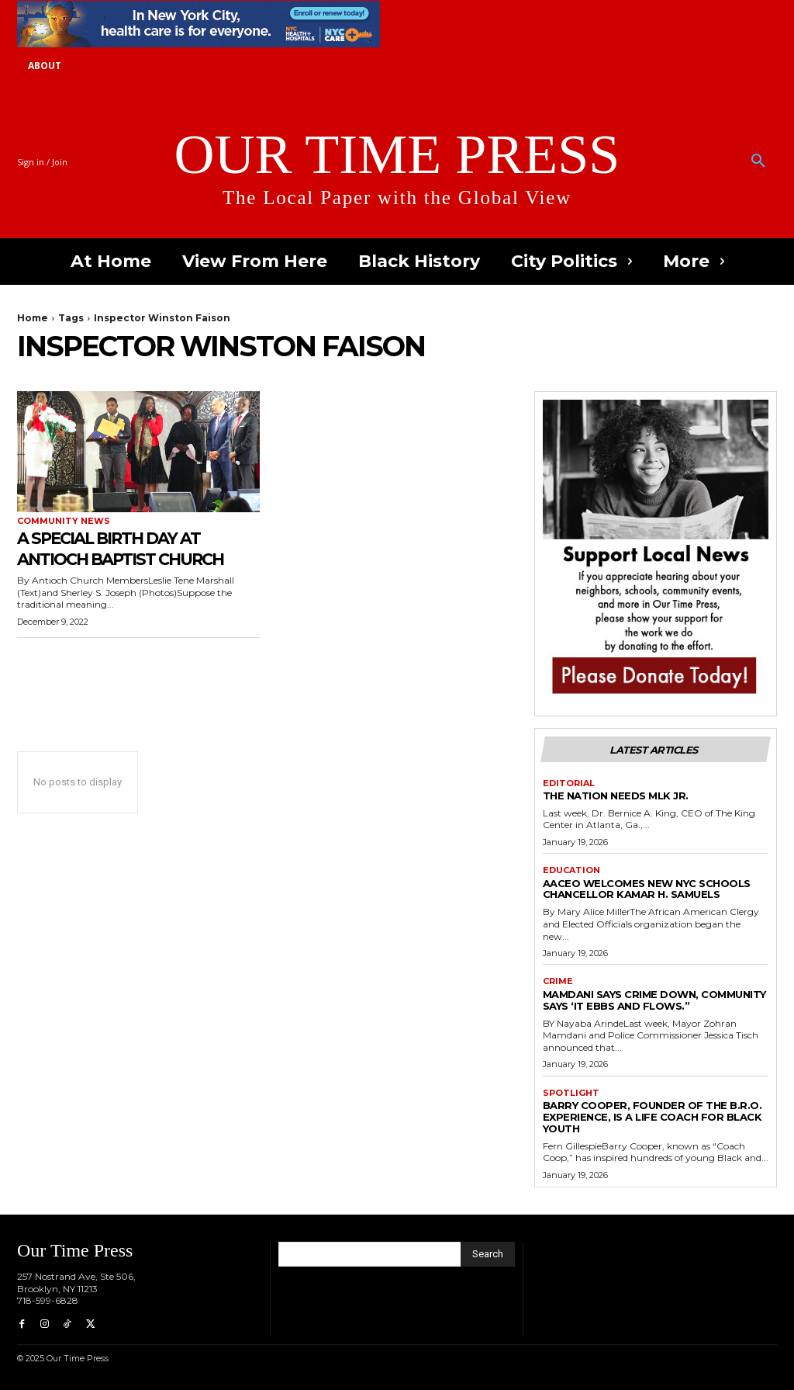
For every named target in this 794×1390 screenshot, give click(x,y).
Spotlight (571, 1093)
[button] (758, 161)
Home (32, 318)
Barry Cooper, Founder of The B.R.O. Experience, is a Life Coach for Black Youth (652, 1117)
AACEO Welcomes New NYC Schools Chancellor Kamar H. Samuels (647, 889)
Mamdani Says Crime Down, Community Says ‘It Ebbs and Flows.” (654, 1000)
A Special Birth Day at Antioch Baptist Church (136, 547)
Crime (558, 981)
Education (571, 870)
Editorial (569, 783)
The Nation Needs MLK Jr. (616, 795)
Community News (63, 521)
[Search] (488, 1254)
